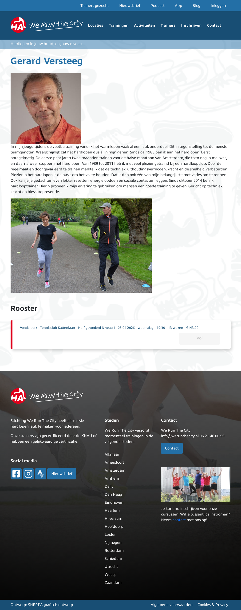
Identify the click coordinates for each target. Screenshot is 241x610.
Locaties (95, 25)
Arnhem (112, 478)
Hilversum (113, 518)
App (178, 6)
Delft (109, 486)
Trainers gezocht (94, 6)
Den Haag (113, 494)
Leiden (111, 534)
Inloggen (218, 6)
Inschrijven (191, 25)
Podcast (157, 6)
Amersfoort (114, 462)
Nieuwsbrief (129, 6)
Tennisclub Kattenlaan (57, 328)
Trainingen (118, 25)
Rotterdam (114, 550)
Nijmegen (113, 542)
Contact (214, 25)
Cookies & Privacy (213, 605)
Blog (196, 6)
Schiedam (113, 558)
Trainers (168, 25)
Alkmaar (112, 454)
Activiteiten (144, 25)
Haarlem (112, 510)
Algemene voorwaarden (172, 605)
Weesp (111, 575)
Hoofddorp (114, 526)
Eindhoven (114, 502)
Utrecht (111, 567)
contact (179, 520)
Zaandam (113, 583)
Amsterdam (115, 470)
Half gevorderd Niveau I (96, 328)
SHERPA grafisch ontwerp (50, 605)
